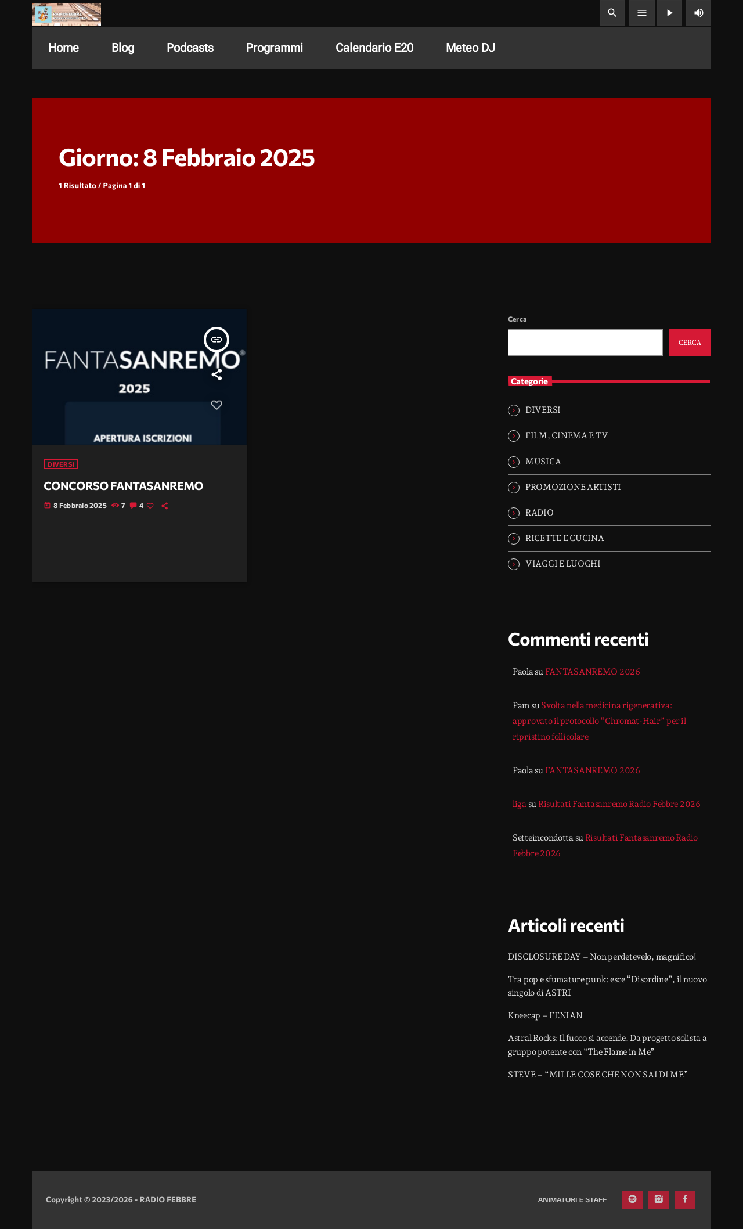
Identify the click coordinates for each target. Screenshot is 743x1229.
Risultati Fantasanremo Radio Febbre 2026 (619, 804)
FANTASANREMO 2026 (592, 671)
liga (519, 804)
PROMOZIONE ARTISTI (573, 487)
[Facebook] (685, 1200)
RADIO (539, 512)
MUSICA (543, 461)
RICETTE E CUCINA (564, 538)
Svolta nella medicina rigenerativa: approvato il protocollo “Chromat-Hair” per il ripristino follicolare (599, 721)
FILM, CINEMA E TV (566, 435)
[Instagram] (658, 1200)
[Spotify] (632, 1200)
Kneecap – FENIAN (545, 1015)
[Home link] (66, 13)
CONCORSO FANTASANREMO (123, 486)
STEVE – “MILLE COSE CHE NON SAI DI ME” (598, 1074)
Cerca (517, 319)
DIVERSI (61, 464)
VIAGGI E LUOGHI (563, 563)
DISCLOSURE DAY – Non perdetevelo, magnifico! (602, 957)
